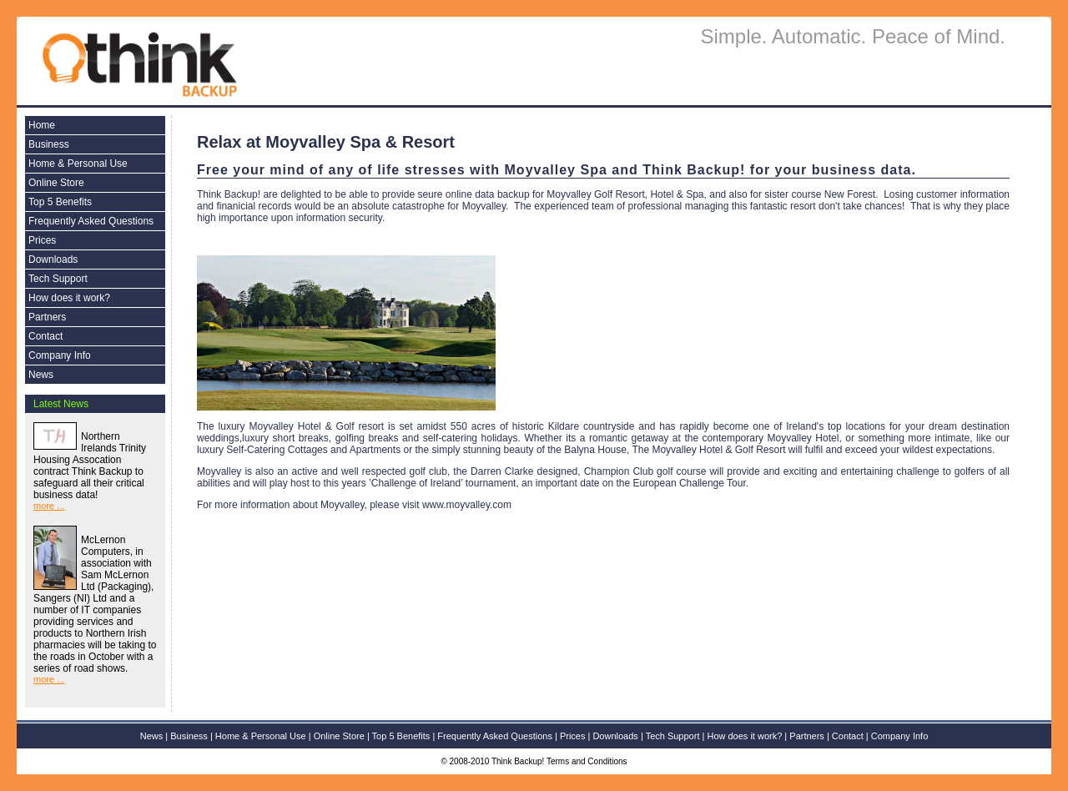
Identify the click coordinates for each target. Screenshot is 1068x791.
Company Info (59, 355)
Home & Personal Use (78, 163)
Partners (47, 317)
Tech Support (58, 279)
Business (48, 144)
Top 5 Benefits (60, 202)
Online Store (56, 183)
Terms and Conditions (587, 761)
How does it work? (69, 298)
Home (41, 125)
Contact (45, 336)
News (40, 374)
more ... (48, 506)
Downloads (53, 259)
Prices (42, 240)
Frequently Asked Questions (91, 221)
